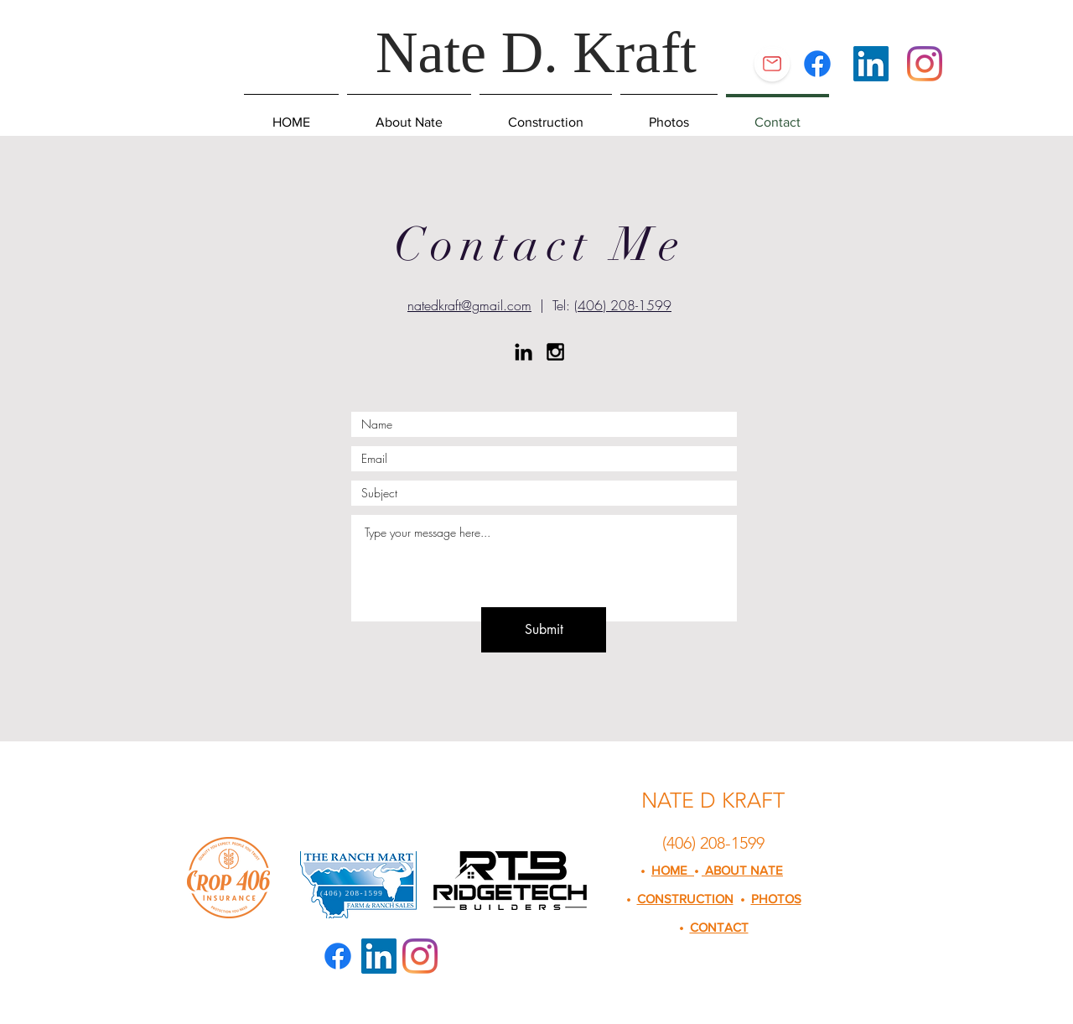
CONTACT (719, 927)
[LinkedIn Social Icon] (871, 63)
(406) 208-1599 (622, 305)
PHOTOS (776, 898)
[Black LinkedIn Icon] (523, 352)
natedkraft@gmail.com (469, 305)
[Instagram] (924, 63)
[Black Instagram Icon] (555, 352)
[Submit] (543, 629)
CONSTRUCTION (685, 898)
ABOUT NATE (742, 870)
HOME (672, 870)
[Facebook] (817, 63)
